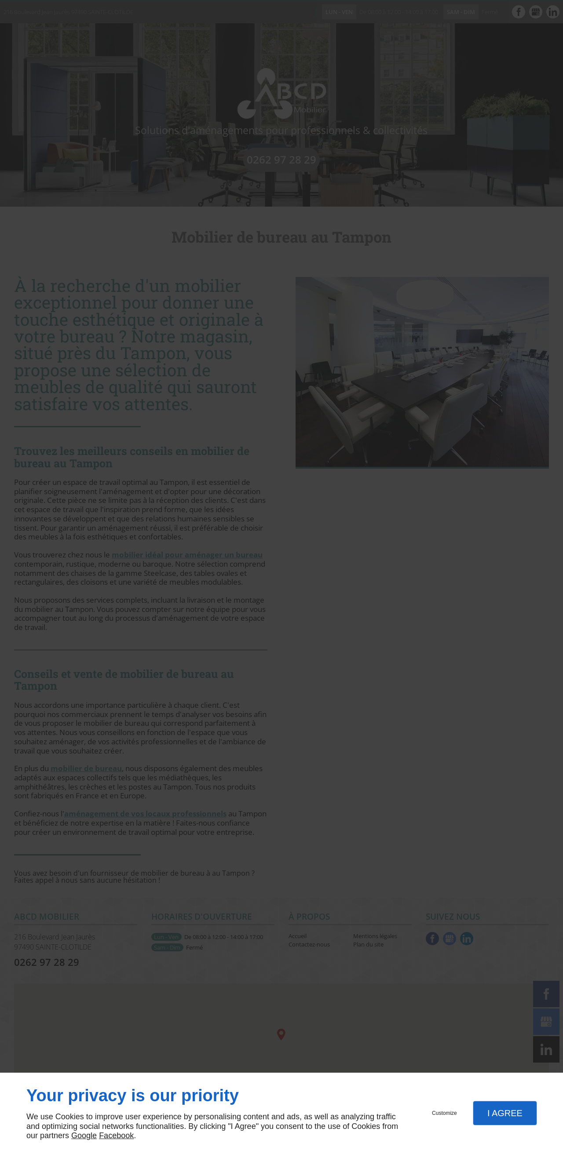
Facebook (116, 1135)
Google (84, 1135)
